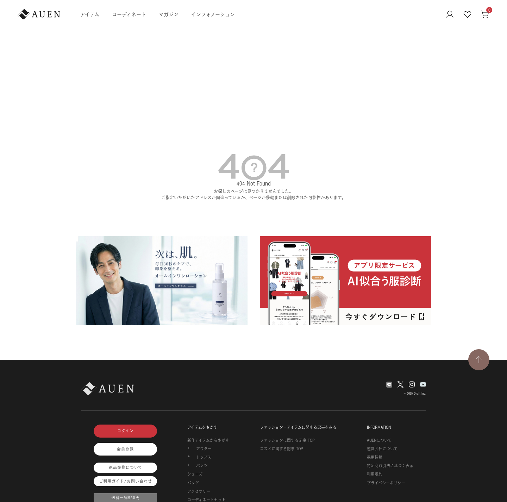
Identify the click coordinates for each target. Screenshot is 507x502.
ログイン (125, 430)
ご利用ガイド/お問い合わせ (125, 481)
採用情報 (374, 457)
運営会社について (382, 448)
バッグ (193, 483)
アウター (204, 448)
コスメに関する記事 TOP (281, 448)
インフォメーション (213, 14)
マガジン (169, 14)
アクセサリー (198, 491)
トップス (203, 457)
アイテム (89, 14)
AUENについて (379, 440)
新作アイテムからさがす (208, 440)
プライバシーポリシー (386, 483)
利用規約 (374, 474)
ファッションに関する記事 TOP (287, 440)
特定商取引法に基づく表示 (390, 465)
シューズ (194, 474)
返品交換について (125, 467)
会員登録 (125, 449)
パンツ (202, 465)
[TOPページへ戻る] (478, 359)
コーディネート (129, 14)
